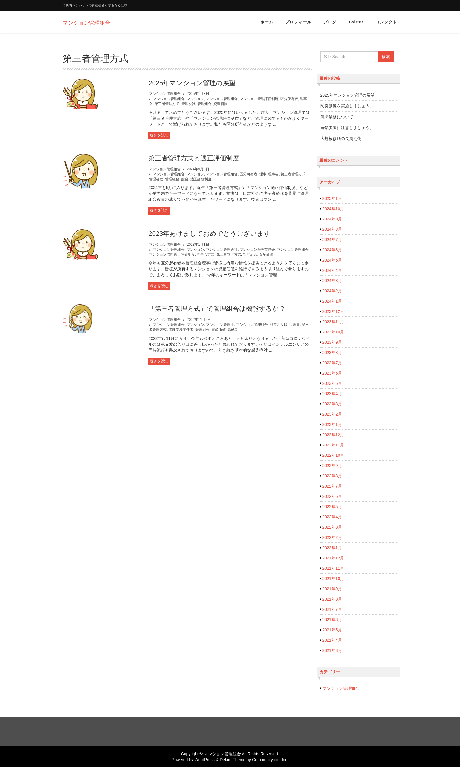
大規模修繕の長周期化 (340, 138)
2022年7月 (332, 486)
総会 (184, 179)
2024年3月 (332, 280)
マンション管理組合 (165, 94)
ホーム (266, 22)
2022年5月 (332, 506)
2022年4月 (332, 517)
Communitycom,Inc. (270, 759)
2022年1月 (332, 547)
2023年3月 (332, 404)
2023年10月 (333, 332)
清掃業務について (336, 116)
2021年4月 (332, 640)
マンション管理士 (220, 325)
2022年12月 (333, 434)
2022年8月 (332, 475)
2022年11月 (333, 445)
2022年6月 (332, 496)
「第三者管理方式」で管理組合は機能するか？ (216, 308)
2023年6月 (332, 373)
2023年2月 (332, 414)
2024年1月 (332, 301)
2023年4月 (332, 393)
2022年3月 (332, 527)
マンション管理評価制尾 (259, 99)
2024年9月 (332, 219)
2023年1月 (332, 424)
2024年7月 (332, 239)
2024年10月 (333, 208)
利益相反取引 (280, 325)
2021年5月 (332, 630)
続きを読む (159, 135)
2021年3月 (332, 650)
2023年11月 (333, 321)
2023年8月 (332, 352)
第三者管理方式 (167, 104)
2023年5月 (332, 383)
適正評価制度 (201, 179)
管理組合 (204, 104)
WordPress (205, 759)
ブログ (329, 22)
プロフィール (298, 22)
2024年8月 (332, 229)
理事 (262, 174)
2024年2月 (332, 291)
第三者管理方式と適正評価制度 (193, 158)
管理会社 (188, 104)
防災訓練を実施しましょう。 (347, 106)
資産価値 (220, 104)
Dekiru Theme (233, 759)
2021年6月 (332, 619)
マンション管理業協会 (257, 249)
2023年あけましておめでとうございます (209, 233)
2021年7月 (332, 609)
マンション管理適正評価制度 (172, 254)
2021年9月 (332, 588)
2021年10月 (333, 578)
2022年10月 (333, 455)
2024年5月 (332, 260)
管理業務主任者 (181, 330)
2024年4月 (332, 270)
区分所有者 (289, 99)
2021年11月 (333, 568)
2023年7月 (332, 362)
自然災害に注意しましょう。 (347, 127)
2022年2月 (332, 537)
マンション (195, 99)
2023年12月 (333, 311)
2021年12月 (333, 558)
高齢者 (232, 330)
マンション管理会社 (222, 249)
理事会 (273, 174)
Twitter (355, 22)
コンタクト (386, 22)
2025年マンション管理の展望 (192, 83)
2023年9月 (332, 342)
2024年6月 (332, 249)
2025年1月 (332, 198)
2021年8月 (332, 599)
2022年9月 (332, 465)
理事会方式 (205, 254)
